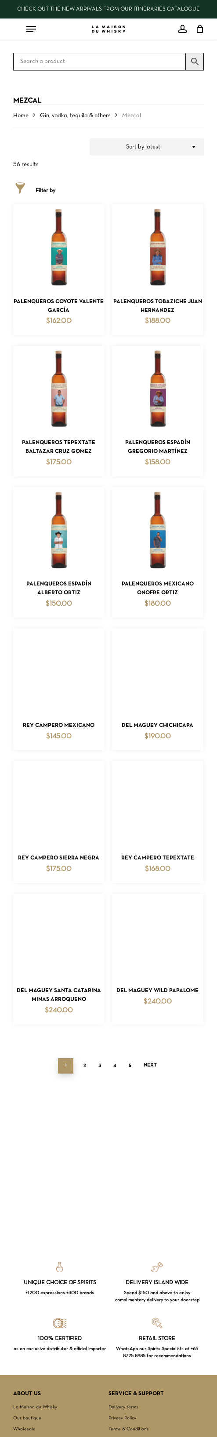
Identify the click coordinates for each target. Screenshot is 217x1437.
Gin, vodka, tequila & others (75, 116)
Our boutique (27, 1418)
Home (21, 116)
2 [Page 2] (84, 1065)
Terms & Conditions (128, 1429)
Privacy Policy (122, 1418)
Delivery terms (123, 1407)
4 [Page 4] (114, 1065)
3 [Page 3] (99, 1065)
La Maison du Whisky (35, 1407)
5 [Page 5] (130, 1065)
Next (150, 1065)
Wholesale (24, 1429)
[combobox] (147, 147)
